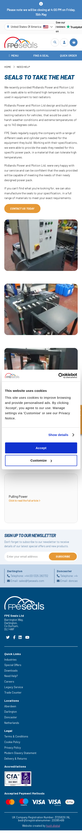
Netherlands (11, 723)
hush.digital (53, 825)
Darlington (10, 711)
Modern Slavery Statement (20, 753)
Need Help (23, 66)
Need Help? (11, 676)
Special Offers (12, 665)
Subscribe (63, 556)
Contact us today (22, 208)
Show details (58, 435)
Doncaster (10, 717)
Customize (41, 460)
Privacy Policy (12, 747)
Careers (9, 681)
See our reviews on (67, 27)
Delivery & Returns (15, 758)
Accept (41, 448)
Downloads (11, 670)
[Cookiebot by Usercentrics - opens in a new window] (58, 376)
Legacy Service (13, 687)
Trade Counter (13, 692)
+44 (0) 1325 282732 (36, 576)
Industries (10, 659)
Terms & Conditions (16, 736)
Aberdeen (10, 706)
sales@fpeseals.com (31, 581)
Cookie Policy (12, 742)
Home (7, 66)
